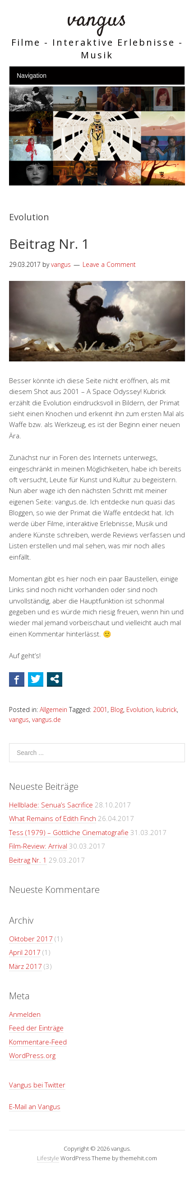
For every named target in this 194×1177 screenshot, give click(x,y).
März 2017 (25, 966)
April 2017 (25, 952)
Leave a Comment (109, 264)
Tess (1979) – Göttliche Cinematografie (69, 832)
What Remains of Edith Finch (52, 818)
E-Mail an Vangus (34, 1106)
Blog (117, 709)
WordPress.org (32, 1055)
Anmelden (25, 1014)
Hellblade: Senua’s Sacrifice (51, 804)
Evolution (139, 709)
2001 (100, 709)
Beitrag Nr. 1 (49, 243)
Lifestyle (48, 1158)
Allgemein (53, 709)
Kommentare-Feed (38, 1041)
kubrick (166, 709)
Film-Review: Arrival (38, 845)
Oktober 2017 (31, 938)
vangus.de (46, 719)
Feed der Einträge (36, 1027)
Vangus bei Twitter (37, 1084)
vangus (97, 20)
